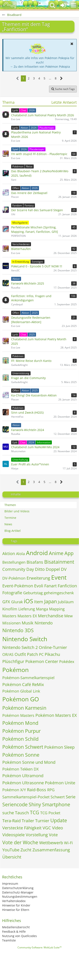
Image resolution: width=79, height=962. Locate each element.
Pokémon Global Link (21, 691)
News (8, 524)
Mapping (57, 608)
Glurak (17, 601)
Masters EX (27, 615)
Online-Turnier (53, 647)
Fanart (50, 586)
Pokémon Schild (20, 738)
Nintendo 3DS (18, 630)
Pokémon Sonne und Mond (28, 762)
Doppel (53, 569)
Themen (10, 505)
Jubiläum (66, 601)
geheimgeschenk (59, 592)
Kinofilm (9, 608)
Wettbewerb (51, 842)
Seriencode (15, 804)
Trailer (28, 820)
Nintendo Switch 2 (20, 647)
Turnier (42, 820)
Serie (70, 797)
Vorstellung (37, 835)
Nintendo (44, 623)
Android (37, 553)
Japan (50, 601)
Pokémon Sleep (59, 747)
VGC (47, 828)
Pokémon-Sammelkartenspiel (28, 677)
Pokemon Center (41, 661)
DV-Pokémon (13, 578)
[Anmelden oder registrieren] (63, 5)
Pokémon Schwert (22, 746)
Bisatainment (59, 561)
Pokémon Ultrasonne (23, 783)
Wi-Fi (68, 842)
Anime (56, 553)
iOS (28, 601)
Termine (10, 518)
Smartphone (56, 804)
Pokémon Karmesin (24, 707)
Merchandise (50, 616)
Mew (68, 615)
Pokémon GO (20, 699)
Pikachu (52, 654)
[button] (73, 5)
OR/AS (7, 654)
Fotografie (12, 593)
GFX (6, 602)
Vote (53, 835)
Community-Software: (39, 947)
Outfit (20, 654)
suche (8, 813)
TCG (34, 812)
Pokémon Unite (60, 783)
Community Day (18, 569)
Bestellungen (13, 562)
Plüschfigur (13, 661)
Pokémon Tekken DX (20, 769)
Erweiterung (38, 578)
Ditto (40, 569)
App (69, 553)
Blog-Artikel (12, 531)
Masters (9, 615)
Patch (32, 654)
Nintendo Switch (24, 639)
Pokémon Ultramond (22, 775)
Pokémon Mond (20, 723)
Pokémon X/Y (14, 789)
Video (57, 828)
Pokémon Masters (18, 715)
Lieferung (26, 608)
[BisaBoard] (9, 5)
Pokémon (15, 670)
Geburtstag (33, 592)
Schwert (58, 796)
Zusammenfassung (51, 850)
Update (58, 820)
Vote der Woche (20, 842)
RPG (51, 789)
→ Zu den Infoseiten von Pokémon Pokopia (40, 67)
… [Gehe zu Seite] (50, 78)
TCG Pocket (50, 812)
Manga (42, 608)
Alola (20, 553)
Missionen (11, 622)
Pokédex (66, 661)
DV (64, 569)
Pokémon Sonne (20, 754)
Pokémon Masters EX (56, 715)
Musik (27, 623)
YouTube (10, 850)
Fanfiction (67, 586)
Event (59, 577)
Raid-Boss (36, 789)
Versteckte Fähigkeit (22, 828)
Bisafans (35, 562)
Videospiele (13, 835)
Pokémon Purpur (21, 731)
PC (41, 654)
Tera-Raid (11, 820)
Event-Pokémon (17, 586)
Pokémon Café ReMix (23, 684)
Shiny (35, 804)
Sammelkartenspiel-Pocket (26, 796)
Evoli (38, 586)
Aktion (8, 553)
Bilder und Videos (16, 511)
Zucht (25, 850)
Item (38, 602)
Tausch (22, 813)
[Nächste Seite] (61, 78)
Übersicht (11, 857)
